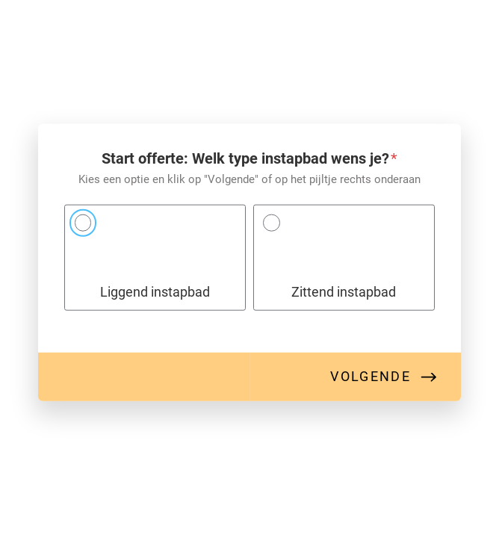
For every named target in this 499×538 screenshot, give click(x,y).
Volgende (370, 376)
